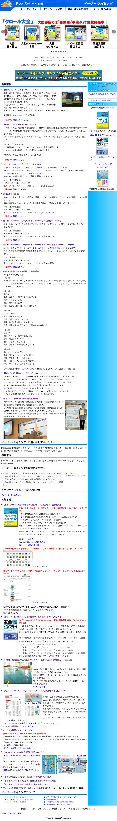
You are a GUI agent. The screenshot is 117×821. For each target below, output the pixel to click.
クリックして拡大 (25, 566)
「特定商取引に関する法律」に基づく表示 (60, 802)
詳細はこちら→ (19, 160)
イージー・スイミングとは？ (77, 476)
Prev (3, 32)
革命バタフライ (96, 135)
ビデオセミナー (73, 473)
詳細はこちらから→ (21, 120)
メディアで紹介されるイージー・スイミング (61, 797)
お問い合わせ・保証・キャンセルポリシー (60, 804)
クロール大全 (96, 108)
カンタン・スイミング (102, 164)
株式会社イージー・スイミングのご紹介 (20, 799)
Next (114, 32)
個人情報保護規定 (52, 799)
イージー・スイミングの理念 (16, 802)
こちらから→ (90, 65)
